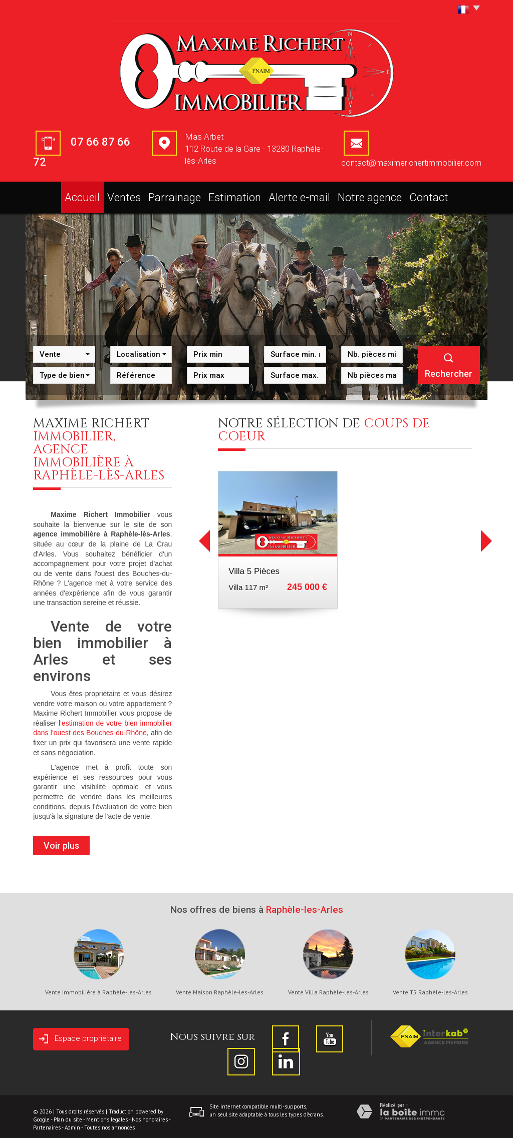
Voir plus (61, 839)
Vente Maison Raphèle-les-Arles (220, 986)
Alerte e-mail (305, 194)
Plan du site (68, 1113)
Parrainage (183, 194)
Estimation (243, 194)
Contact (429, 194)
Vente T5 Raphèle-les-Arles (430, 986)
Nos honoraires (150, 1113)
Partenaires (47, 1121)
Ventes (130, 194)
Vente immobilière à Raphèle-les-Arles (98, 986)
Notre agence (371, 194)
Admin (72, 1121)
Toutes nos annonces (109, 1121)
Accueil (82, 194)
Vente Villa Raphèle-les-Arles (328, 986)
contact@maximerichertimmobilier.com (411, 163)
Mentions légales (107, 1113)
